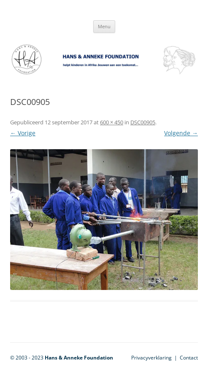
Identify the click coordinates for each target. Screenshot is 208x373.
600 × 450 (111, 122)
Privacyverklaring (151, 357)
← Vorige (22, 133)
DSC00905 (142, 122)
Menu (104, 26)
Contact (189, 357)
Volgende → (181, 133)
